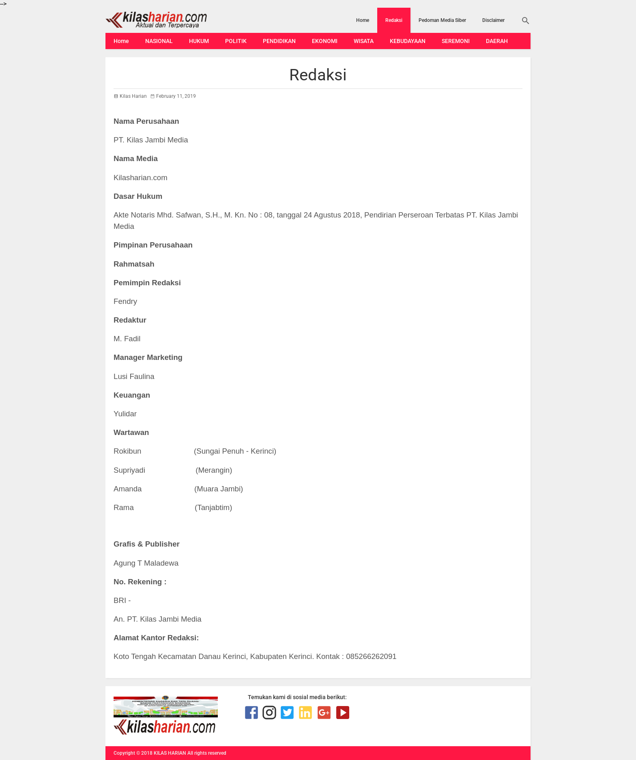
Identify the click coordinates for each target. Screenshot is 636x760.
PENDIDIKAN (279, 41)
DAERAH (497, 41)
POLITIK (236, 41)
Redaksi (393, 20)
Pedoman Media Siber (442, 20)
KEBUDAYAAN (407, 41)
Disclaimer (493, 20)
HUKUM (199, 41)
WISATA (364, 41)
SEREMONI (456, 41)
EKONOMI (324, 41)
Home (362, 20)
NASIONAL (159, 41)
